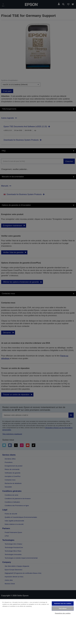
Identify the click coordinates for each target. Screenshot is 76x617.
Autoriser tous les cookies (62, 603)
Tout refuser (63, 608)
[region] (38, 608)
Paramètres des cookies (63, 613)
